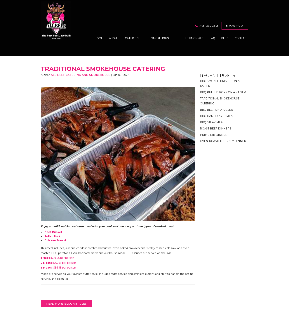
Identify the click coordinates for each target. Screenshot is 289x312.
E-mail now (235, 25)
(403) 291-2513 (208, 25)
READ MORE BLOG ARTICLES (66, 303)
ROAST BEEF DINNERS (215, 128)
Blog (225, 38)
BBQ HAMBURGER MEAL (217, 116)
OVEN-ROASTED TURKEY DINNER (223, 141)
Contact (241, 38)
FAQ (212, 38)
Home (99, 38)
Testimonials (193, 38)
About (114, 38)
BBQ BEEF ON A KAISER (216, 109)
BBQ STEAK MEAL (212, 122)
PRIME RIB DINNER (213, 134)
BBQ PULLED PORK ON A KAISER (223, 92)
